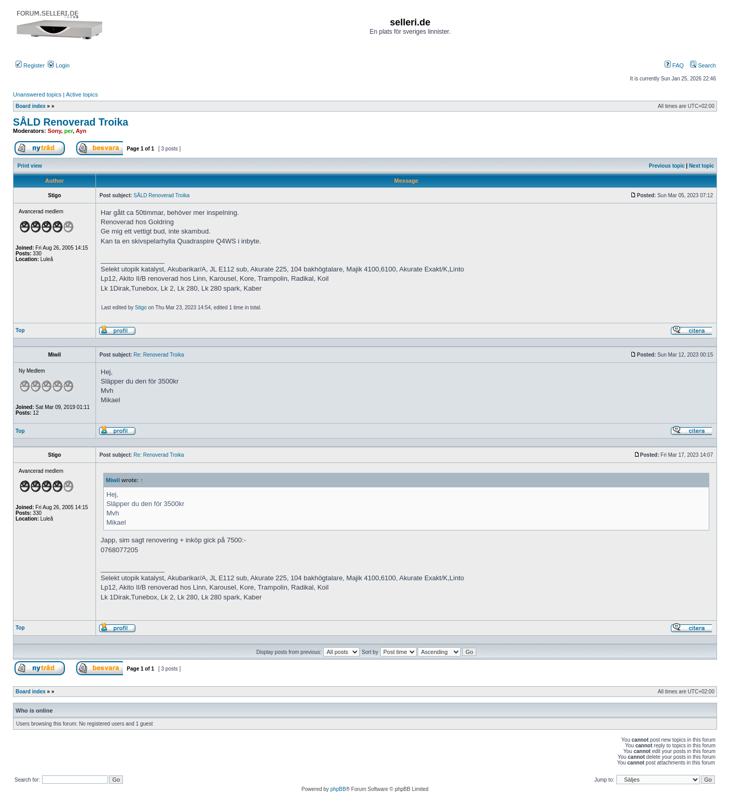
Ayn (81, 131)
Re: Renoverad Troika (158, 355)
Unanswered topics (37, 94)
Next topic (701, 166)
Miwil (113, 480)
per (68, 131)
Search (703, 65)
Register (30, 65)
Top (20, 330)
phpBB (338, 789)
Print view (30, 166)
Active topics (82, 94)
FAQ (674, 65)
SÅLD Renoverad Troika (70, 122)
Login (59, 65)
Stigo (141, 307)
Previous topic (667, 166)
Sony (54, 131)
